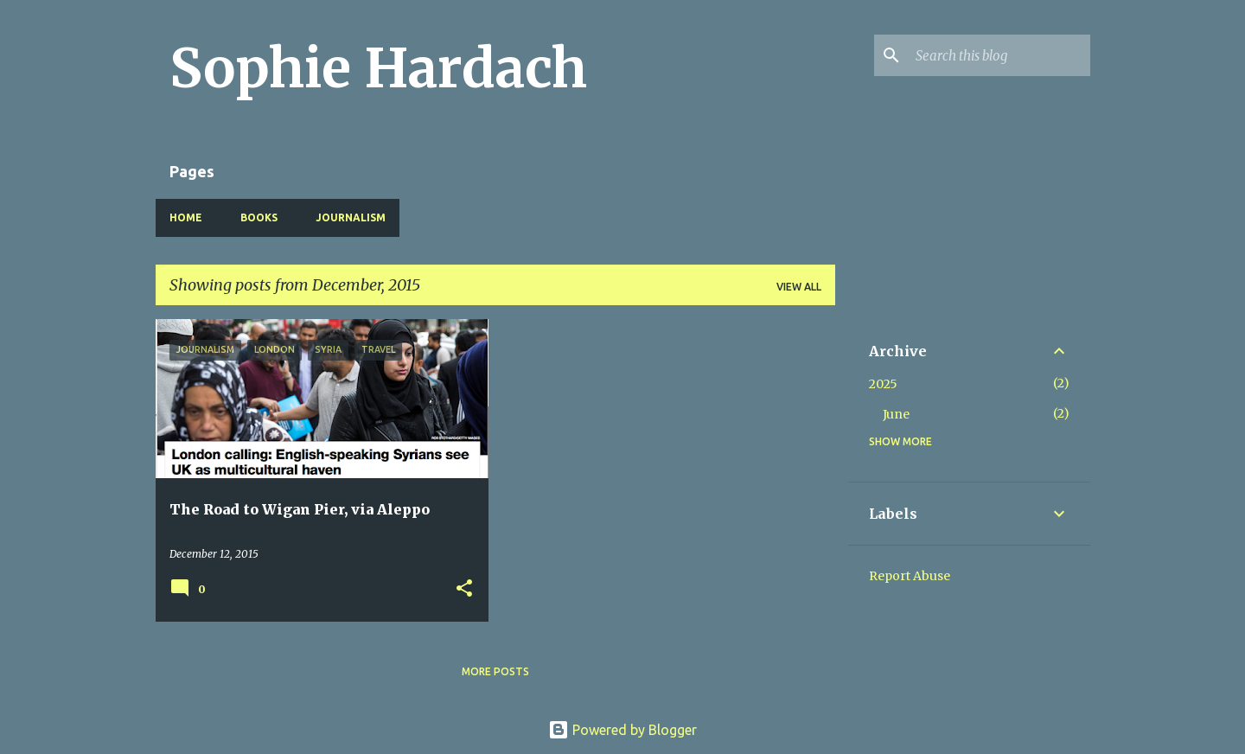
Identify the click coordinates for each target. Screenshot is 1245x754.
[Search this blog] (999, 55)
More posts (495, 671)
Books (259, 217)
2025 (883, 384)
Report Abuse (909, 576)
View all (798, 286)
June (896, 414)
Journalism (351, 217)
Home (185, 217)
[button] (464, 589)
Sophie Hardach (378, 68)
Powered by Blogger (622, 730)
